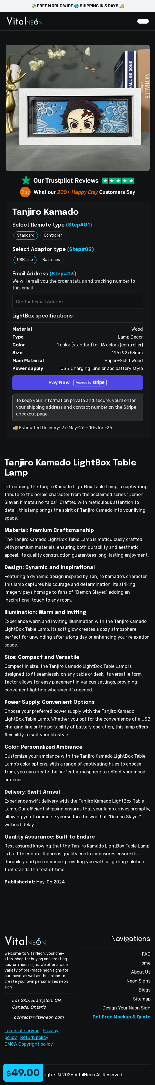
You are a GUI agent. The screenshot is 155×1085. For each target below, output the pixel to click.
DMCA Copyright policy (29, 1044)
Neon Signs (138, 981)
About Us (140, 972)
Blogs (144, 990)
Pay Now (77, 383)
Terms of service (22, 1030)
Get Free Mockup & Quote (121, 1017)
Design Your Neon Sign (126, 1008)
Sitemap (141, 999)
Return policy (34, 1037)
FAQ (146, 954)
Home (144, 963)
